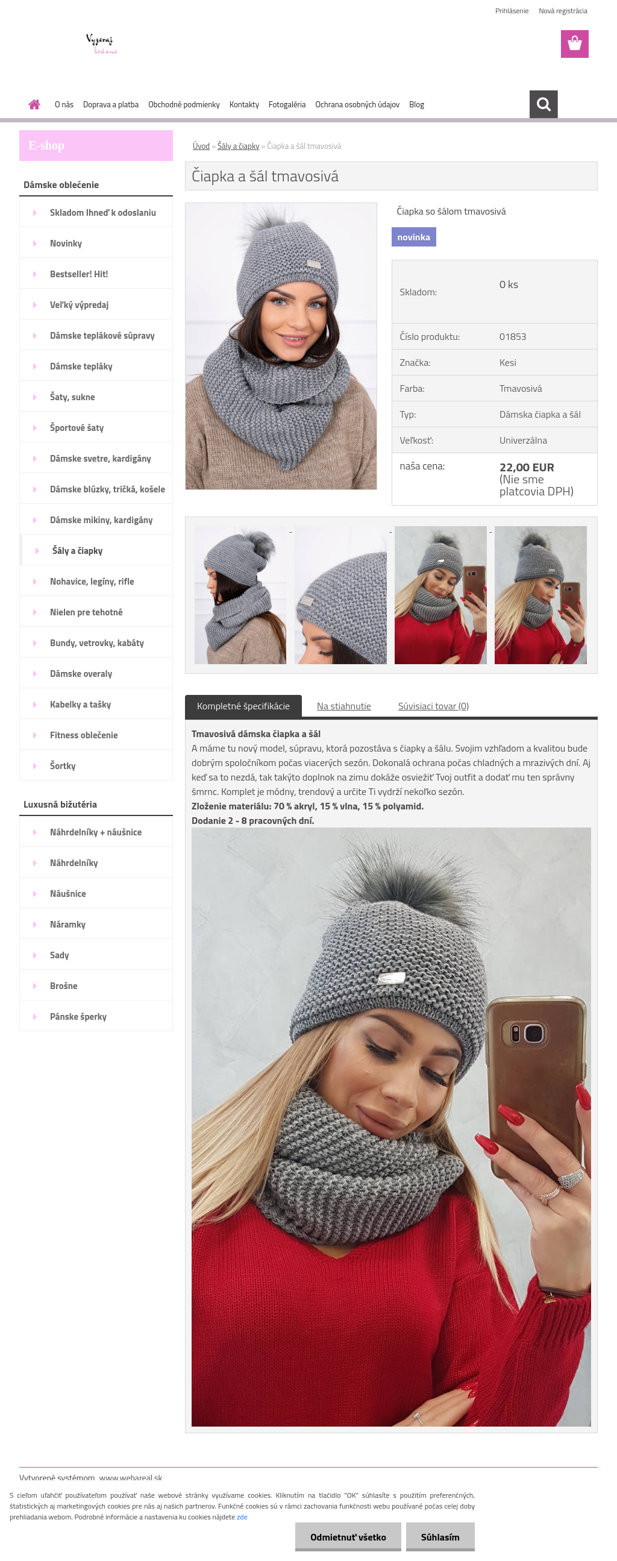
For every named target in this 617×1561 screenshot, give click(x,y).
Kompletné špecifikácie (243, 706)
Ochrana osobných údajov (357, 104)
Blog (416, 104)
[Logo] (102, 44)
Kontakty (244, 104)
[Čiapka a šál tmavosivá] (281, 208)
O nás (64, 104)
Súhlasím (440, 1537)
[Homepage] (32, 104)
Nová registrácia (563, 10)
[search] (543, 104)
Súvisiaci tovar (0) (433, 706)
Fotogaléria (287, 104)
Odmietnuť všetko (348, 1537)
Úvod (201, 146)
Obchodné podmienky (184, 104)
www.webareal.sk (131, 1477)
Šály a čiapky (238, 146)
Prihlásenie (511, 10)
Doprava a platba (111, 104)
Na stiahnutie (344, 706)
